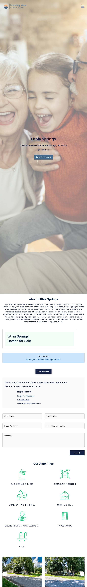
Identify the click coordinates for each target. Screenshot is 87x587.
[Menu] (83, 6)
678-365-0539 (23, 400)
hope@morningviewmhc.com (29, 403)
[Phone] (65, 426)
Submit (77, 453)
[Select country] (47, 426)
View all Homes (43, 371)
